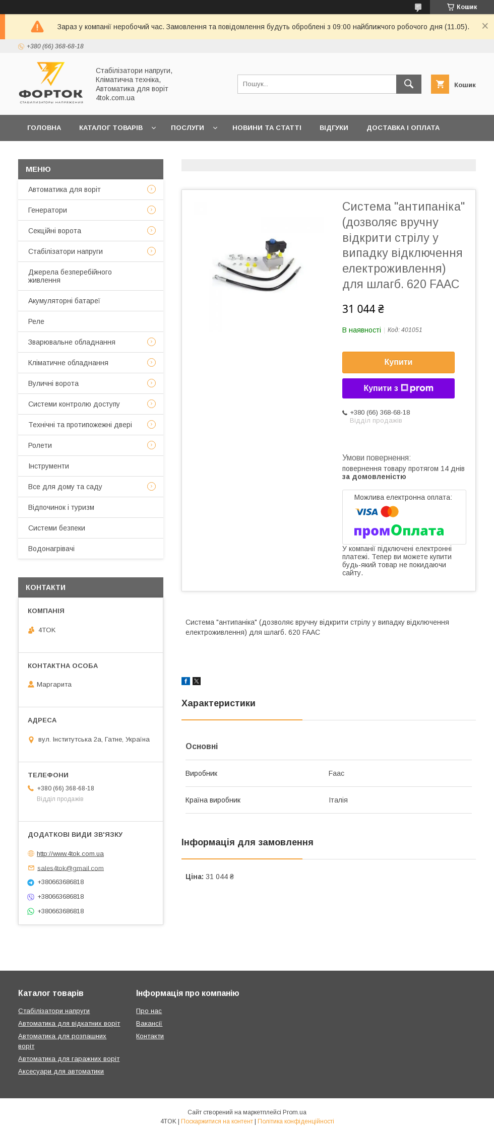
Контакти (97, 154)
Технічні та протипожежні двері (80, 425)
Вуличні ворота (53, 383)
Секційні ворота (54, 231)
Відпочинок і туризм (61, 507)
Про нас (150, 154)
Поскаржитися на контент (217, 1121)
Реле (36, 321)
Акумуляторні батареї (64, 301)
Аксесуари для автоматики (61, 1071)
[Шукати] (408, 84)
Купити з (398, 388)
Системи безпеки (56, 528)
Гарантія (43, 154)
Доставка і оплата (403, 127)
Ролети (40, 445)
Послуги (187, 127)
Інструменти (48, 466)
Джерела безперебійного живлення (70, 276)
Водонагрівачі (51, 549)
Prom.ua (294, 1112)
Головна (44, 127)
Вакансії (149, 1023)
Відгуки (334, 127)
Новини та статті (266, 127)
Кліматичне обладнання (68, 363)
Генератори (47, 210)
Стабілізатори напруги (65, 251)
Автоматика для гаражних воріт (68, 1058)
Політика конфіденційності (296, 1121)
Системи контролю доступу (74, 404)
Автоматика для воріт (64, 189)
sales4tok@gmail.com (70, 868)
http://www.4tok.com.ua (70, 853)
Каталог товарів (111, 127)
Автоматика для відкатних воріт (69, 1023)
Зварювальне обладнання (71, 342)
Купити (399, 362)
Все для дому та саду (65, 487)
